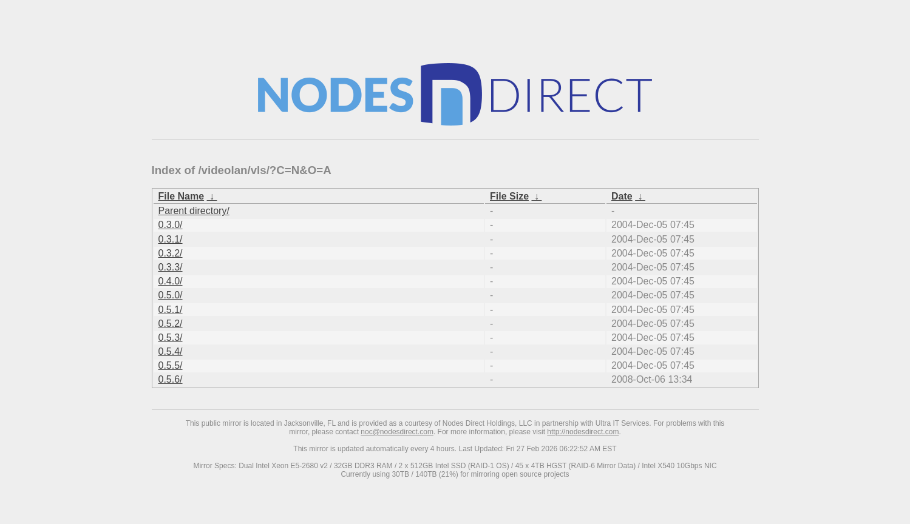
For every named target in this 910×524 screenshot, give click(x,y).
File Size (509, 196)
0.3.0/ (170, 225)
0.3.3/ (170, 267)
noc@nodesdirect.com (397, 432)
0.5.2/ (170, 323)
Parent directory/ (193, 211)
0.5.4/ (170, 351)
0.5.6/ (170, 379)
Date (622, 196)
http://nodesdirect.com (583, 432)
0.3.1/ (170, 239)
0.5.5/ (170, 365)
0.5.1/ (170, 309)
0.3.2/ (170, 253)
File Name (181, 196)
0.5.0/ (170, 295)
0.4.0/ (170, 281)
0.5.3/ (170, 337)
